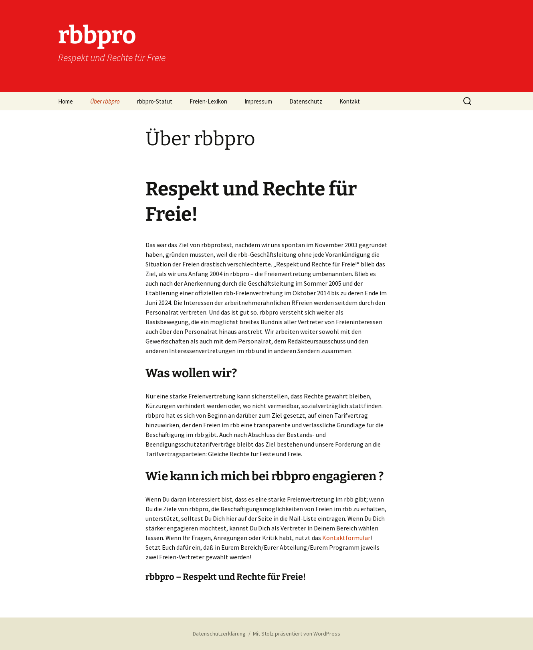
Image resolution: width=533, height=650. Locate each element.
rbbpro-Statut (154, 101)
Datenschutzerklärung (219, 633)
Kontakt (349, 101)
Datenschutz (305, 101)
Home (65, 101)
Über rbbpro (105, 101)
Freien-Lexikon (208, 101)
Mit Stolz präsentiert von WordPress (296, 633)
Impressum (258, 101)
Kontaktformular (346, 538)
